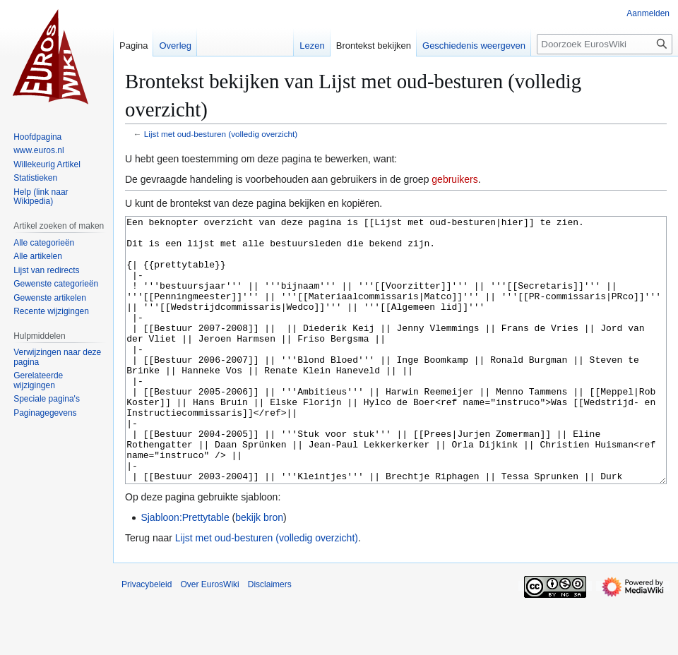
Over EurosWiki (209, 637)
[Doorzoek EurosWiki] (604, 44)
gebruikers (454, 179)
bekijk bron (259, 570)
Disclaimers (270, 637)
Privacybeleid (146, 637)
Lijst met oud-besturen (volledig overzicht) (220, 133)
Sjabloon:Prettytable (185, 570)
